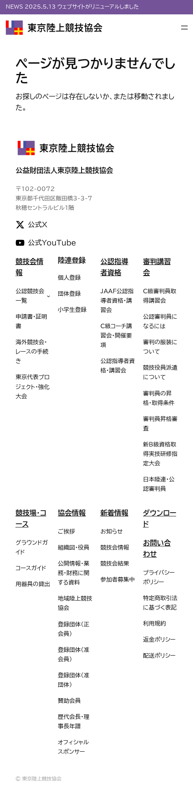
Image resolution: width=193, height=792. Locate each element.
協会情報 (72, 512)
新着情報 (114, 512)
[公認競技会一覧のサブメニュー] (48, 296)
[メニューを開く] (184, 27)
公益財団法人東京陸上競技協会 (64, 170)
